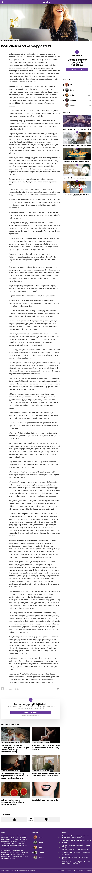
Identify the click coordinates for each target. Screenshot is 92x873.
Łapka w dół (47, 819)
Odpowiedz (58, 689)
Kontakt (89, 871)
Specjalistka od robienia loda (45, 800)
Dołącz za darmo (30, 712)
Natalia (72, 105)
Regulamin (81, 871)
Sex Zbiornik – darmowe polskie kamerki (77, 178)
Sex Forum (61, 871)
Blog (75, 871)
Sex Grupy (69, 871)
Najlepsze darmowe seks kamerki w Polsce (77, 145)
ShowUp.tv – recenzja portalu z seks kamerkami (77, 195)
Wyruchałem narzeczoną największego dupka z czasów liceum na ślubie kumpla (14, 775)
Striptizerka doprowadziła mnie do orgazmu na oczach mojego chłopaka (46, 747)
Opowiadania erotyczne (10, 742)
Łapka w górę (14, 819)
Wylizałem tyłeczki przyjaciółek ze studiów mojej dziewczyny (46, 774)
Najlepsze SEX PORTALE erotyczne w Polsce (77, 129)
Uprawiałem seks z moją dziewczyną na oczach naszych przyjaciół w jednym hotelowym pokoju (15, 748)
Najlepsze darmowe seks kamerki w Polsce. (75, 850)
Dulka (72, 90)
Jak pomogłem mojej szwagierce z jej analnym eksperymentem (12, 802)
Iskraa (72, 85)
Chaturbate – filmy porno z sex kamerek (77, 162)
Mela (72, 95)
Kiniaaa (73, 100)
